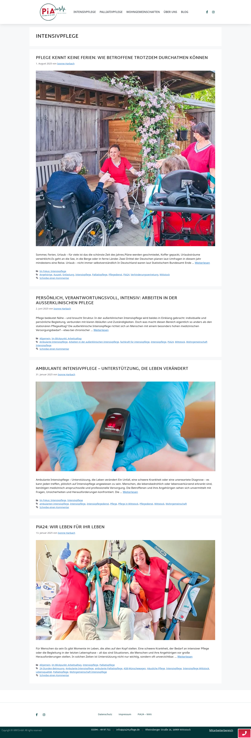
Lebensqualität (44, 671)
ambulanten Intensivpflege (54, 503)
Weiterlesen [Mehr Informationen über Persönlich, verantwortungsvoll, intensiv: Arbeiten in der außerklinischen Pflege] (101, 330)
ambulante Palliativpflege (108, 668)
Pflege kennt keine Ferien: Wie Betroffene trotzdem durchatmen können (122, 58)
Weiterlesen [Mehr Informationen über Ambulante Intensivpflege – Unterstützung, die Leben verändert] (130, 492)
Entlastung (68, 274)
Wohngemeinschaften (143, 12)
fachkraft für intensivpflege (135, 341)
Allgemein (45, 338)
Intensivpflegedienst (98, 503)
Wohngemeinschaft (176, 503)
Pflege (113, 503)
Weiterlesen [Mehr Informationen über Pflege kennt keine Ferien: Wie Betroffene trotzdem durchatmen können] (202, 263)
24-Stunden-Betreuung (52, 668)
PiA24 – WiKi (145, 714)
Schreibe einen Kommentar (54, 278)
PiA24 (126, 274)
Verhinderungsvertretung (144, 274)
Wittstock (165, 274)
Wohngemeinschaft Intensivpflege (88, 671)
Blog (184, 12)
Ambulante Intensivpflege (54, 341)
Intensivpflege (84, 12)
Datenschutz (105, 714)
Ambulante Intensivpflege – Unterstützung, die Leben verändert (112, 369)
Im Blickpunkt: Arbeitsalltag (67, 338)
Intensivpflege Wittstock (196, 668)
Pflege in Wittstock (128, 503)
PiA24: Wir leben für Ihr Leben (70, 527)
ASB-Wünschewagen (135, 668)
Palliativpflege (111, 12)
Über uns (170, 12)
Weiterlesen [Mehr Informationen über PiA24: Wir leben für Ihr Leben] (184, 656)
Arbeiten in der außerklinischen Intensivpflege (94, 341)
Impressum (125, 714)
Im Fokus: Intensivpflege (53, 271)
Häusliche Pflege (156, 668)
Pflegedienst (115, 274)
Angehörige (46, 274)
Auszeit (57, 274)
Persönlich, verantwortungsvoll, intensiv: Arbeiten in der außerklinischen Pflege (106, 300)
